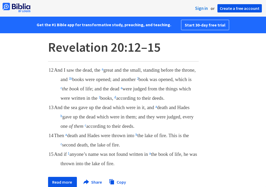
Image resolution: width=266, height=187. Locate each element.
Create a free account (240, 8)
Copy (117, 181)
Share (93, 182)
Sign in (201, 8)
